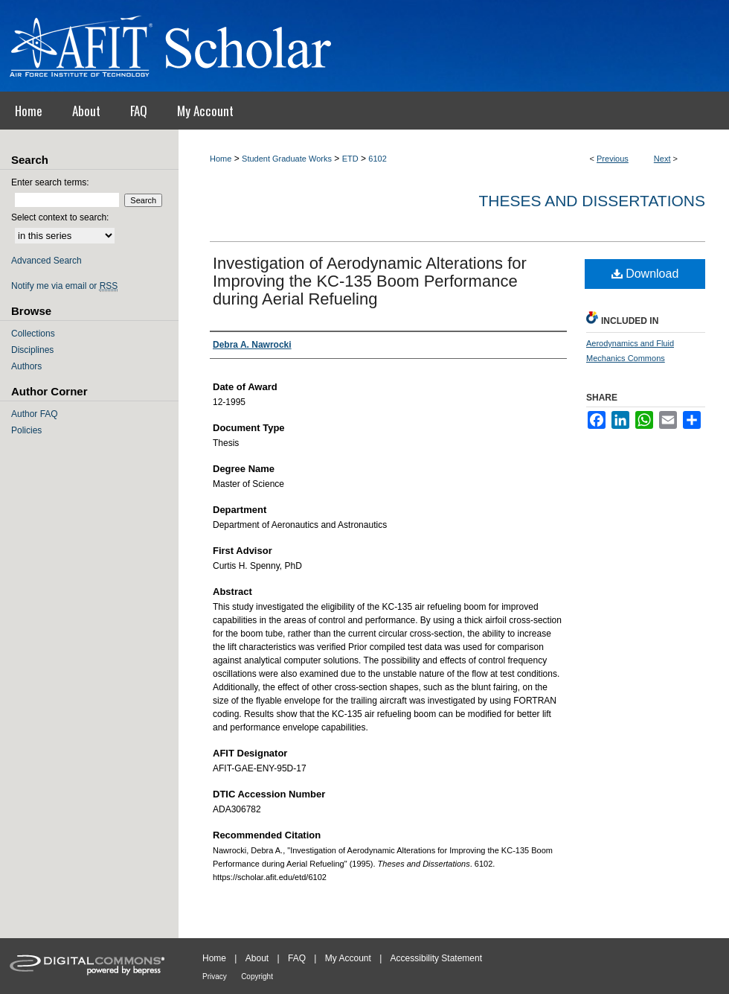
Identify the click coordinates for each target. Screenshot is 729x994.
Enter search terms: (50, 182)
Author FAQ (34, 414)
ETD (350, 158)
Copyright (257, 976)
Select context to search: (60, 217)
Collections (33, 333)
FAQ (297, 958)
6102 (377, 158)
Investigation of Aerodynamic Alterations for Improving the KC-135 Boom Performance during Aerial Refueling (370, 281)
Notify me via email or (64, 286)
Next (662, 158)
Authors (26, 366)
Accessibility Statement (436, 958)
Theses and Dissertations (591, 200)
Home (220, 158)
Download (645, 273)
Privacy (214, 976)
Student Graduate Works (287, 158)
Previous (613, 158)
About (257, 958)
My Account (348, 958)
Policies (26, 430)
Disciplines (32, 350)
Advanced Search (46, 260)
